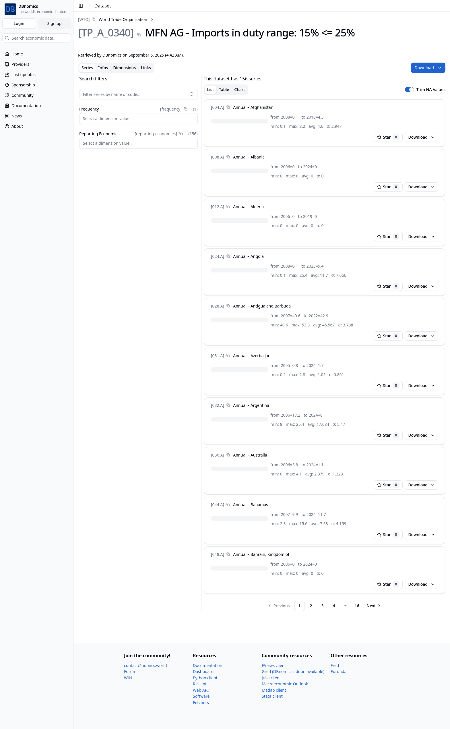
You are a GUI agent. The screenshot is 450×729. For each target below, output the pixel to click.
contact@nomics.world (145, 665)
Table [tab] (224, 89)
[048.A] (217, 554)
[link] (112, 19)
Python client (205, 677)
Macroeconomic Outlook (285, 684)
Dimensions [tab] (124, 67)
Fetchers (201, 702)
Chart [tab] (239, 89)
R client (200, 684)
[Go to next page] (374, 606)
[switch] (409, 89)
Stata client (272, 696)
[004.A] (217, 107)
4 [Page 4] (334, 605)
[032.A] (217, 405)
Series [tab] (87, 67)
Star (388, 137)
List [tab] (210, 89)
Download (428, 67)
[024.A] (217, 256)
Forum (130, 671)
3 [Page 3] (322, 605)
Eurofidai (339, 671)
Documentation (207, 665)
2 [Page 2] (311, 605)
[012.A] (217, 206)
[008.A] (217, 157)
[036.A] (217, 455)
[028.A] (217, 306)
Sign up (54, 23)
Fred (335, 665)
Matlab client (274, 690)
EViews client (274, 665)
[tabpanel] (261, 343)
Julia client (271, 677)
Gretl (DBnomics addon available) (293, 671)
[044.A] (217, 504)
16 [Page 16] (357, 605)
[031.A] (217, 355)
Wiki (128, 677)
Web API (201, 690)
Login (19, 23)
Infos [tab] (103, 67)
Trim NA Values (430, 90)
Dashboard (203, 671)
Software (201, 696)
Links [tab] (146, 67)
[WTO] (84, 19)
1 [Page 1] (299, 605)
